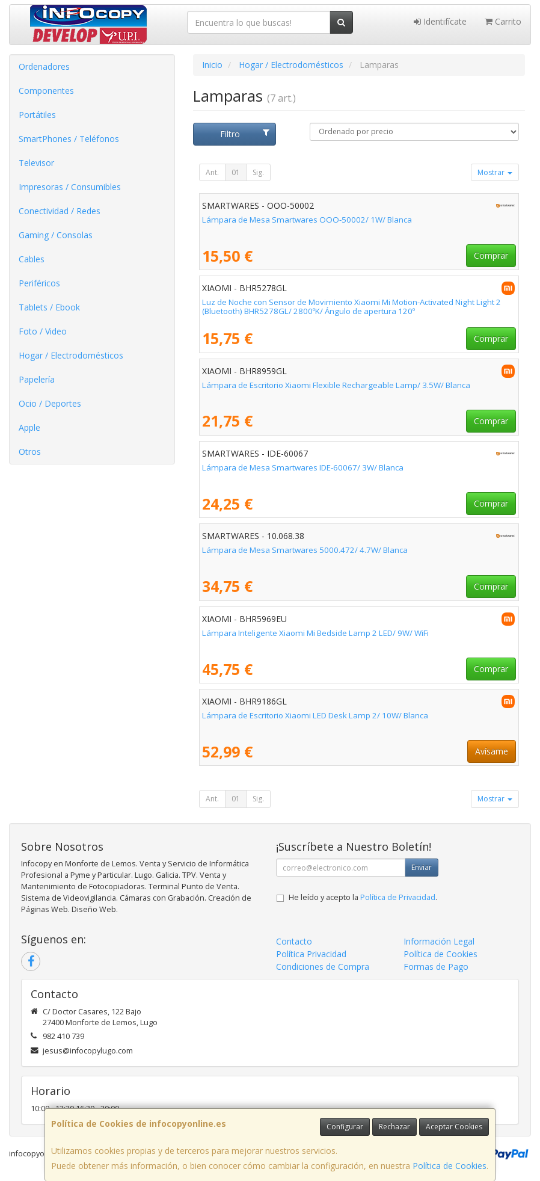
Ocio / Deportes (50, 403)
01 (236, 172)
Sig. (258, 172)
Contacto (294, 941)
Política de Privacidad (397, 897)
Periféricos (39, 283)
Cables (31, 259)
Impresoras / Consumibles (70, 187)
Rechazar (394, 1126)
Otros (30, 451)
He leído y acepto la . (363, 897)
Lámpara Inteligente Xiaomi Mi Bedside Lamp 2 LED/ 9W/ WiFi (315, 633)
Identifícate (440, 21)
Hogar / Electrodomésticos (71, 355)
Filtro (244, 134)
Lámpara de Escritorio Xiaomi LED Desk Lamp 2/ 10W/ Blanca (315, 715)
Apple (29, 427)
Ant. (212, 172)
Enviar (421, 867)
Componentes (46, 90)
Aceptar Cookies (454, 1126)
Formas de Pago (435, 966)
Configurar (345, 1126)
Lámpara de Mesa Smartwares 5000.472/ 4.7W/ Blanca (305, 549)
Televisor (36, 162)
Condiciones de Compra (322, 966)
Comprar (491, 255)
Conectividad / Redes (59, 211)
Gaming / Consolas (56, 235)
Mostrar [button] (494, 172)
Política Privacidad (311, 954)
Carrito (503, 21)
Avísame (491, 751)
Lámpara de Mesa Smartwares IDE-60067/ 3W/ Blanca (302, 467)
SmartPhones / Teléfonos (69, 138)
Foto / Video (43, 331)
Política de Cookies (449, 1165)
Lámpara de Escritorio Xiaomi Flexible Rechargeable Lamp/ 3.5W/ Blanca (336, 385)
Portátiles (37, 114)
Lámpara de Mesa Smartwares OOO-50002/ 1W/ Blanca (307, 219)
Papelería (37, 379)
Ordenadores (44, 66)
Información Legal (438, 941)
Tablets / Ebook (49, 307)
